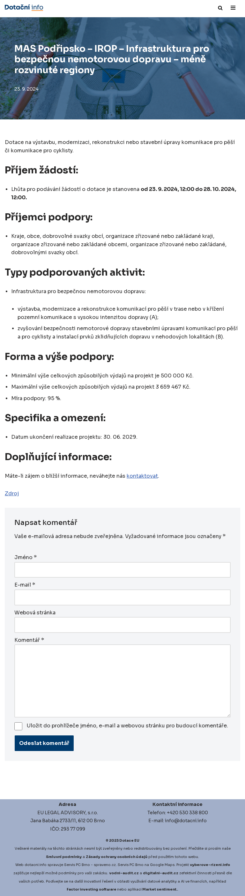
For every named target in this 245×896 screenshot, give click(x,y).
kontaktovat (142, 476)
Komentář (29, 639)
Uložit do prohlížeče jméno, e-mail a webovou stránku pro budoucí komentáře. (127, 725)
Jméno (25, 557)
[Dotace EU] (24, 7)
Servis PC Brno (77, 864)
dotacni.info (36, 864)
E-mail (24, 584)
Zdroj (12, 494)
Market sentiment (159, 888)
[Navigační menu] (233, 8)
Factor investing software (91, 888)
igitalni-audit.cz (162, 872)
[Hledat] (220, 7)
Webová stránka (35, 612)
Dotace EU (129, 839)
